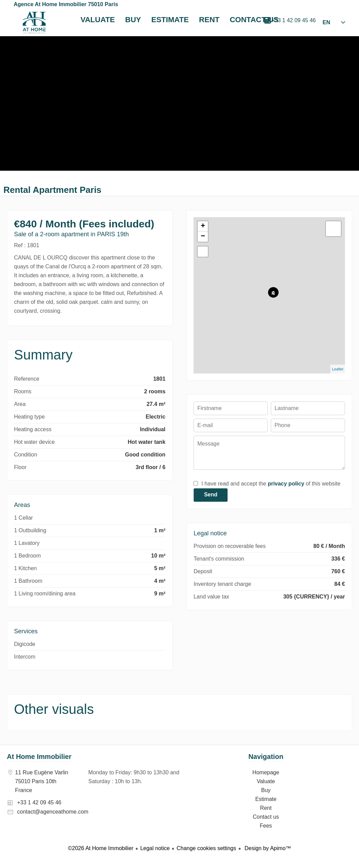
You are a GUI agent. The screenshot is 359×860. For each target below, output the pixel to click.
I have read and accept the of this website (270, 484)
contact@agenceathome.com (52, 812)
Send (210, 494)
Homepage (34, 22)
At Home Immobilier (39, 756)
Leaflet (337, 369)
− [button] (203, 236)
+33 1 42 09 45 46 (293, 20)
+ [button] (203, 226)
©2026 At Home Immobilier (100, 848)
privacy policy (286, 484)
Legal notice (155, 848)
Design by (267, 848)
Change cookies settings (206, 848)
